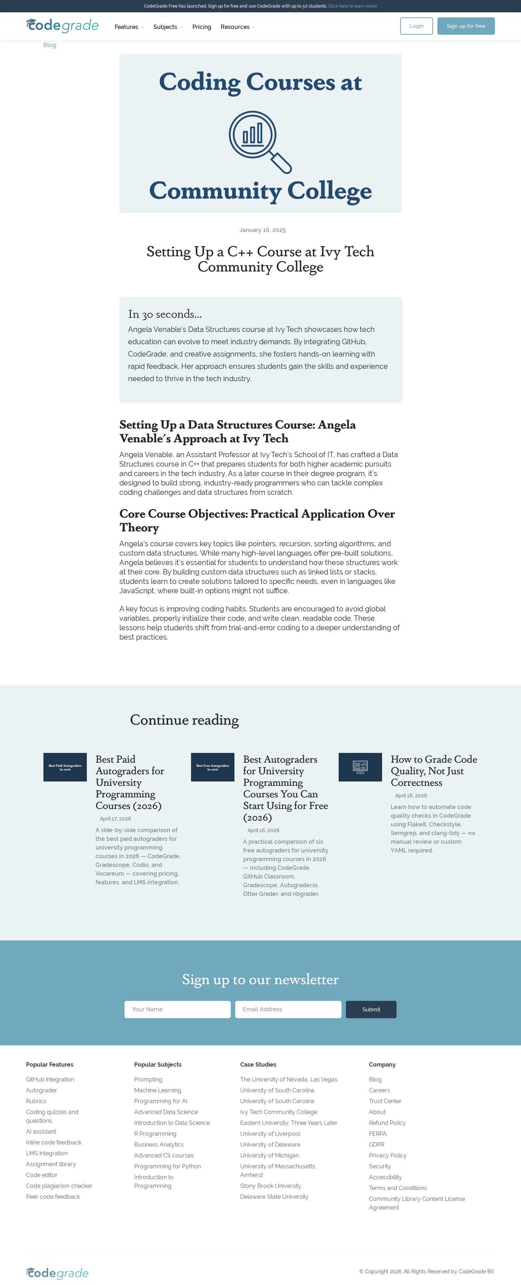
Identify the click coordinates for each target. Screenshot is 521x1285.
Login (417, 26)
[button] (129, 26)
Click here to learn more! (352, 6)
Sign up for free (466, 26)
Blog (49, 45)
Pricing (201, 27)
